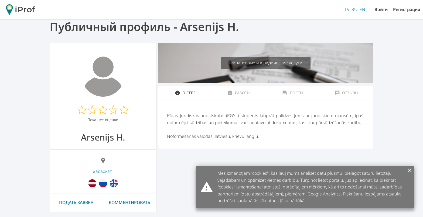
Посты (292, 93)
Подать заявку (76, 202)
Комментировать (129, 202)
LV (347, 9)
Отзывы (346, 93)
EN (362, 9)
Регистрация (406, 9)
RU (354, 9)
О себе (185, 93)
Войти (381, 9)
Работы (238, 93)
